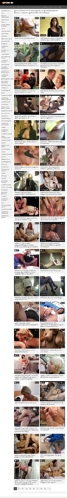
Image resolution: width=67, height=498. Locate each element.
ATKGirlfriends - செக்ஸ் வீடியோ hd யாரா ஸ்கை (51, 351)
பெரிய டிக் (4, 164)
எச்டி (2, 13)
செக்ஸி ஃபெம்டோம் (6, 110)
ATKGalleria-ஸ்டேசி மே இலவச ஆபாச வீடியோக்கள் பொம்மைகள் (52, 218)
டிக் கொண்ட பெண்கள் (4, 181)
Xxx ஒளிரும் (4, 189)
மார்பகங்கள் (4, 104)
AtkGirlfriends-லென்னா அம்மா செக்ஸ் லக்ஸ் (52, 91)
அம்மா (3, 151)
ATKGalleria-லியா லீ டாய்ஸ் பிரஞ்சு (51, 297)
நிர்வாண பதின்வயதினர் (5, 16)
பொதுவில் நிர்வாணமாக (4, 67)
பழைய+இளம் (5, 54)
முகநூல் (3, 127)
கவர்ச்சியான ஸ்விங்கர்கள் (4, 212)
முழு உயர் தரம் (53, 7)
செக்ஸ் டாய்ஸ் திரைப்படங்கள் (5, 107)
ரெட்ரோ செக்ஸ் (5, 149)
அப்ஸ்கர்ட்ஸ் (4, 166)
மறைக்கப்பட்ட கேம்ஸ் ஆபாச (5, 71)
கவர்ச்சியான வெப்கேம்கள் (5, 124)
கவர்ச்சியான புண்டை (4, 47)
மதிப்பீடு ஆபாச (21, 7)
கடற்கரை (3, 196)
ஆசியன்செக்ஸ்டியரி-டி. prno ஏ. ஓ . (25, 402)
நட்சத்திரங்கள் (45, 7)
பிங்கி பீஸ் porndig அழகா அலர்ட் (25, 38)
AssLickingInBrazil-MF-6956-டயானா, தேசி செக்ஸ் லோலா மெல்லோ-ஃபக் (26, 64)
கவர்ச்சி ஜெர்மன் (5, 90)
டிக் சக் (3, 28)
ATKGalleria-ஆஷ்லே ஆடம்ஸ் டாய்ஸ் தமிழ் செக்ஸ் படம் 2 (26, 298)
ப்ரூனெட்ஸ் (4, 87)
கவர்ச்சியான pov (5, 101)
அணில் (3, 173)
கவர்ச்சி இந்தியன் (6, 161)
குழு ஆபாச (4, 115)
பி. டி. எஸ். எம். (5, 113)
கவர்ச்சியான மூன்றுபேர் (4, 130)
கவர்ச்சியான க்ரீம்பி (6, 95)
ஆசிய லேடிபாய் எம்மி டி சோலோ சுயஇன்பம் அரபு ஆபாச (51, 481)
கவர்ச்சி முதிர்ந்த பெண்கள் (5, 25)
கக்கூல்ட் (3, 142)
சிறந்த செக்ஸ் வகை (36, 7)
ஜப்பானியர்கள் (5, 41)
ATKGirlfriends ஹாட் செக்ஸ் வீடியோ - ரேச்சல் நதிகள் (26, 142)
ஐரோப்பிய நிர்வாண (4, 193)
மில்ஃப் (3, 22)
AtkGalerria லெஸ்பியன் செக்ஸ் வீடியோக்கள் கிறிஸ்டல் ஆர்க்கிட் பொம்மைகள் (51, 245)
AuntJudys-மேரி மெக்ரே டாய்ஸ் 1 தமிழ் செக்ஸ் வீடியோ (25, 351)
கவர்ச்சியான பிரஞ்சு (6, 154)
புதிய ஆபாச (13, 7)
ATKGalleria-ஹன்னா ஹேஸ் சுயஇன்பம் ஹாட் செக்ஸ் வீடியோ (25, 193)
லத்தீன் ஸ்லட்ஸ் (5, 159)
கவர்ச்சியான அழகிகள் (4, 75)
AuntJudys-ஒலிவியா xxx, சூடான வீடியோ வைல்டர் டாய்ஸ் (25, 91)
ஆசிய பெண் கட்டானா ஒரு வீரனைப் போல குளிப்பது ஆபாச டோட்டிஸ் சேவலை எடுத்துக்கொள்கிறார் (26, 482)
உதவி (59, 7)
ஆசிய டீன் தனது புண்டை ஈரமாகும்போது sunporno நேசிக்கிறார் (26, 324)
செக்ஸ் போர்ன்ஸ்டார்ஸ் (5, 137)
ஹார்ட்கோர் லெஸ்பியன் (4, 82)
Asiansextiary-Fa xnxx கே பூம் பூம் (51, 270)
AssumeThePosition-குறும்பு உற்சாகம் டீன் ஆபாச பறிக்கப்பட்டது (26, 218)
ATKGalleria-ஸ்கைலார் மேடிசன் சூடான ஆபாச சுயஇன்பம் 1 (52, 117)
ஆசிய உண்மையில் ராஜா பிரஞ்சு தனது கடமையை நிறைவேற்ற (25, 456)
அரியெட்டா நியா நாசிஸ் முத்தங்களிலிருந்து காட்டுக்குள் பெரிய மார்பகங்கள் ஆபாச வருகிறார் (26, 245)
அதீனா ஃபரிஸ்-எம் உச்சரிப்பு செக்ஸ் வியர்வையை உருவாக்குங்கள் (52, 376)
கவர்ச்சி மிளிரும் (5, 118)
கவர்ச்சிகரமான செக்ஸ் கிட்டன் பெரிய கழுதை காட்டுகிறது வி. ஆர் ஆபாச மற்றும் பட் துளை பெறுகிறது (26, 377)
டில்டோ (3, 156)
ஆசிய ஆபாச (5, 19)
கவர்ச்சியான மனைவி (4, 61)
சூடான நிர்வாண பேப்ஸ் (5, 57)
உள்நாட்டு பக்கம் (4, 7)
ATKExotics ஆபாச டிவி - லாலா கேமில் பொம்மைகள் (52, 429)
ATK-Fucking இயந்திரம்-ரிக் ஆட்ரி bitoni (51, 456)
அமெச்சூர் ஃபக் (5, 10)
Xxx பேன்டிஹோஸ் (6, 121)
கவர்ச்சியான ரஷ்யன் (4, 216)
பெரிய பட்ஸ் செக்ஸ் (6, 187)
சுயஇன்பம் (4, 43)
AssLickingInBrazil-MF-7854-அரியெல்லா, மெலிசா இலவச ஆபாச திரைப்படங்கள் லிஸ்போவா (52, 324)
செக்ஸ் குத (4, 36)
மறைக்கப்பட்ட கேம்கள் (5, 51)
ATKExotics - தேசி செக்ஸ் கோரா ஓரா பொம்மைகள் (52, 142)
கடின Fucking (4, 33)
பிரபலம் (28, 7)
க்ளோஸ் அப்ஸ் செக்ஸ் (5, 146)
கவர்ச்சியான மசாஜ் (6, 209)
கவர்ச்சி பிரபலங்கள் (6, 133)
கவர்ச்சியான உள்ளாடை (4, 199)
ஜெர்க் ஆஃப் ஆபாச (6, 38)
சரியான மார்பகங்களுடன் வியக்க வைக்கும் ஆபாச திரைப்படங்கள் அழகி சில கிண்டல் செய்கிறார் (25, 272)
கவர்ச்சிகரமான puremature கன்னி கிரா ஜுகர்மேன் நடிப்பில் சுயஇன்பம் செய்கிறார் (52, 65)
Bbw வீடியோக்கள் (6, 85)
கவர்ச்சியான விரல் (6, 184)
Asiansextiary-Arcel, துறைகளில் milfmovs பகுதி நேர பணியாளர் (50, 168)
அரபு (2, 202)
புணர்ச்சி (3, 178)
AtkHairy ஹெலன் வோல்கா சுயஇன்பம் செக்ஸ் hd (26, 168)
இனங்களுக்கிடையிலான (7, 78)
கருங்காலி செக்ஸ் (6, 140)
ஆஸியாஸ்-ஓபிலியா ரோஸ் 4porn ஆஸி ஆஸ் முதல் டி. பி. (25, 117)
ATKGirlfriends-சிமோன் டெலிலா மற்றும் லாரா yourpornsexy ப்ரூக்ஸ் (51, 193)
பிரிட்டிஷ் (4, 175)
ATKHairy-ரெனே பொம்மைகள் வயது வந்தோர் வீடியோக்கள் (52, 403)
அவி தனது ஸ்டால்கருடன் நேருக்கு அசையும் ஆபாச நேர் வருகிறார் (51, 39)
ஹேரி (2, 93)
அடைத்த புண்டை (6, 31)
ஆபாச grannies (5, 64)
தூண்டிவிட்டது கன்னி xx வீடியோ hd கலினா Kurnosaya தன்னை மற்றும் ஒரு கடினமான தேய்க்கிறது (26, 429)
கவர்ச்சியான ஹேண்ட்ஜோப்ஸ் (6, 98)
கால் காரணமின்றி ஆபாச (6, 206)
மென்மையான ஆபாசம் (5, 170)
